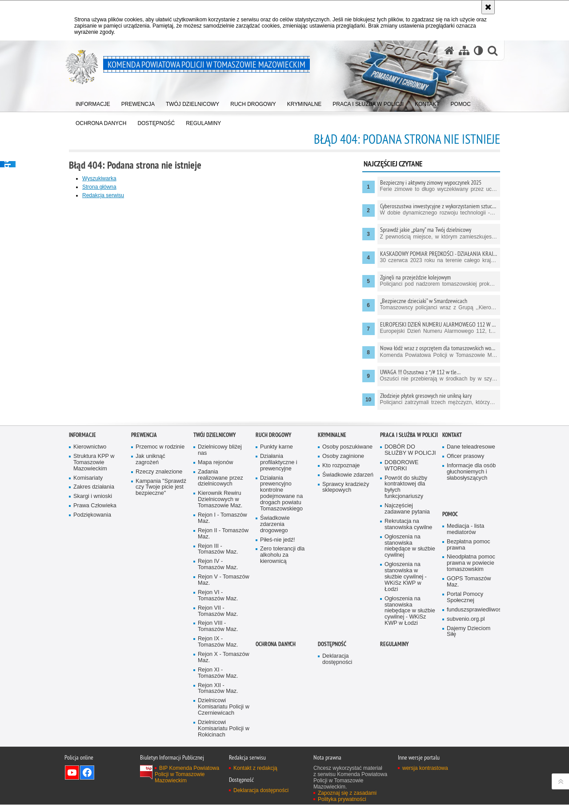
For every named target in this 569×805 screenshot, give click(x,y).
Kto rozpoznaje (341, 556)
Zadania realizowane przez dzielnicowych (220, 569)
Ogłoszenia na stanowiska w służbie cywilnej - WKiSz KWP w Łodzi (406, 667)
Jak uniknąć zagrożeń (150, 550)
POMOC (450, 605)
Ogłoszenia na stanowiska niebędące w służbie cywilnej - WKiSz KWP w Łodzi (410, 702)
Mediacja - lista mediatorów (465, 620)
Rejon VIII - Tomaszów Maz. (218, 717)
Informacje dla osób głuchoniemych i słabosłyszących (471, 563)
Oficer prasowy (465, 547)
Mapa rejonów (215, 553)
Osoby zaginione (343, 547)
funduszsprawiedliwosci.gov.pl (472, 701)
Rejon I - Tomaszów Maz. (222, 609)
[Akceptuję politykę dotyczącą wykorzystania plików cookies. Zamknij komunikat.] (488, 7)
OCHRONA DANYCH (276, 735)
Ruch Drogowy (273, 526)
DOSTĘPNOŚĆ (332, 735)
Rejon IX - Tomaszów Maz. (218, 733)
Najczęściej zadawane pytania (407, 600)
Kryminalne (332, 526)
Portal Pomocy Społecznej (465, 688)
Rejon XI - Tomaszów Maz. (218, 764)
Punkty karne (276, 538)
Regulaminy (394, 735)
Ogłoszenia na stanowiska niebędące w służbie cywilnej (410, 637)
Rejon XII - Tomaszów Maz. (218, 779)
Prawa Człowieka (94, 596)
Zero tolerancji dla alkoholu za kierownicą (282, 646)
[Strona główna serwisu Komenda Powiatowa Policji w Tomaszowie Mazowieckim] (449, 50)
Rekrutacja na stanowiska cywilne (408, 615)
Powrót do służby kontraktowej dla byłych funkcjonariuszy (406, 578)
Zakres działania (93, 578)
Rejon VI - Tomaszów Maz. (218, 686)
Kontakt (452, 526)
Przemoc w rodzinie (160, 538)
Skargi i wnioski (92, 587)
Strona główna (99, 187)
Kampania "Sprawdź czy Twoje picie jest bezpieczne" (161, 578)
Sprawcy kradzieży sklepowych (345, 578)
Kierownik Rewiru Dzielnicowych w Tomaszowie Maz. (220, 590)
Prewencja (144, 526)
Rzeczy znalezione (159, 563)
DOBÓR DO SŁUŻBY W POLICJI (410, 541)
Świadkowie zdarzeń (347, 566)
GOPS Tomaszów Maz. (469, 673)
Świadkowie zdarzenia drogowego (275, 615)
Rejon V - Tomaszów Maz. (223, 671)
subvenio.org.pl (466, 710)
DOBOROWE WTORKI (401, 556)
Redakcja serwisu (103, 195)
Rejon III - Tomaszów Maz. (218, 640)
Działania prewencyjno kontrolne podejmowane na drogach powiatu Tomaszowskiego (281, 584)
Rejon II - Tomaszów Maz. (223, 625)
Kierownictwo (89, 538)
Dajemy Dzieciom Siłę (468, 722)
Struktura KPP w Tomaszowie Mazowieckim (93, 553)
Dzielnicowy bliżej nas (220, 541)
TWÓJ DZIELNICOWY (214, 526)
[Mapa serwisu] (464, 50)
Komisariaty (88, 568)
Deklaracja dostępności (337, 750)
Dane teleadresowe (471, 538)
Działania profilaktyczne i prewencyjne (278, 553)
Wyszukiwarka (99, 178)
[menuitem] (92, 102)
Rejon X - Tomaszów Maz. (223, 748)
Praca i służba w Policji (409, 526)
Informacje (82, 526)
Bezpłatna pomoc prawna (468, 636)
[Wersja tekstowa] (478, 50)
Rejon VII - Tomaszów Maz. (218, 702)
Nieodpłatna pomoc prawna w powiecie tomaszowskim (471, 654)
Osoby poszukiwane (347, 538)
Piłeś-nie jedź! (277, 630)
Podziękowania (92, 606)
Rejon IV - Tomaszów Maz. (218, 655)
